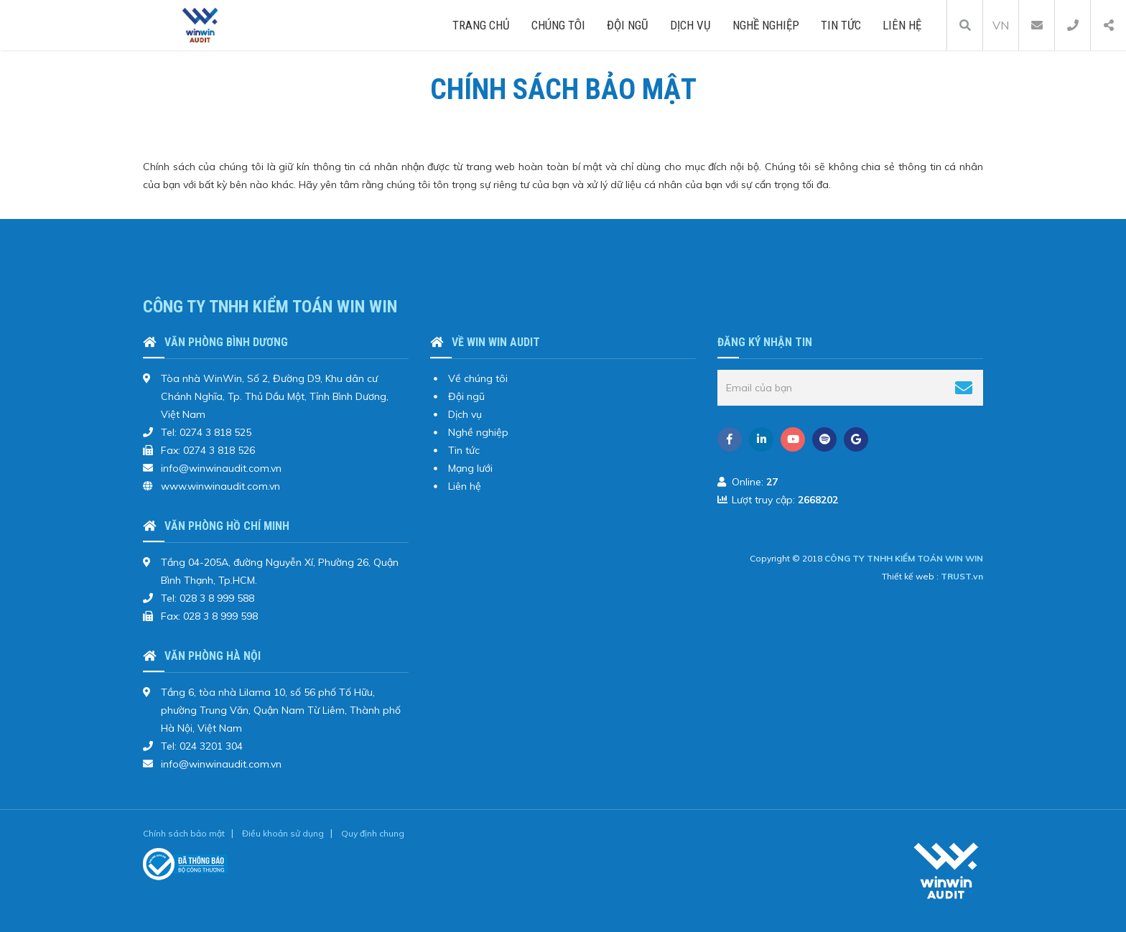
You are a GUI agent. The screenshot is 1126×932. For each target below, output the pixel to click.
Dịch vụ (690, 25)
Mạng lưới (470, 468)
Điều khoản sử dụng (283, 833)
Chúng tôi (558, 25)
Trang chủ (481, 25)
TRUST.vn (962, 576)
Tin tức (841, 25)
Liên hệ (902, 25)
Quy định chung (372, 833)
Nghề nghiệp (765, 25)
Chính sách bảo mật (184, 833)
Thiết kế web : (910, 576)
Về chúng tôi (478, 378)
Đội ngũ (627, 25)
